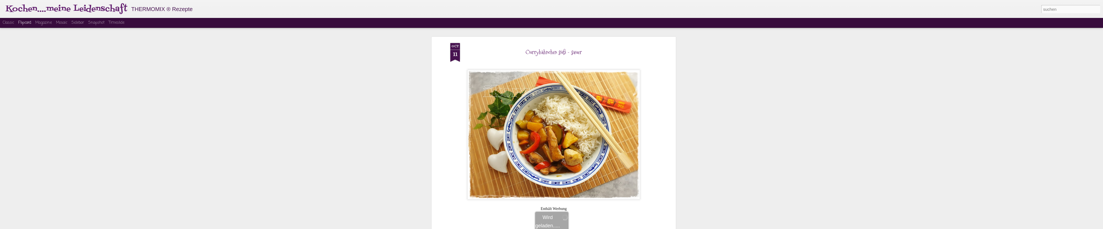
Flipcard (24, 23)
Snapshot (96, 23)
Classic (8, 23)
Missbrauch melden (593, 225)
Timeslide (116, 23)
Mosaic (61, 23)
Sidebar (77, 23)
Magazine (43, 23)
